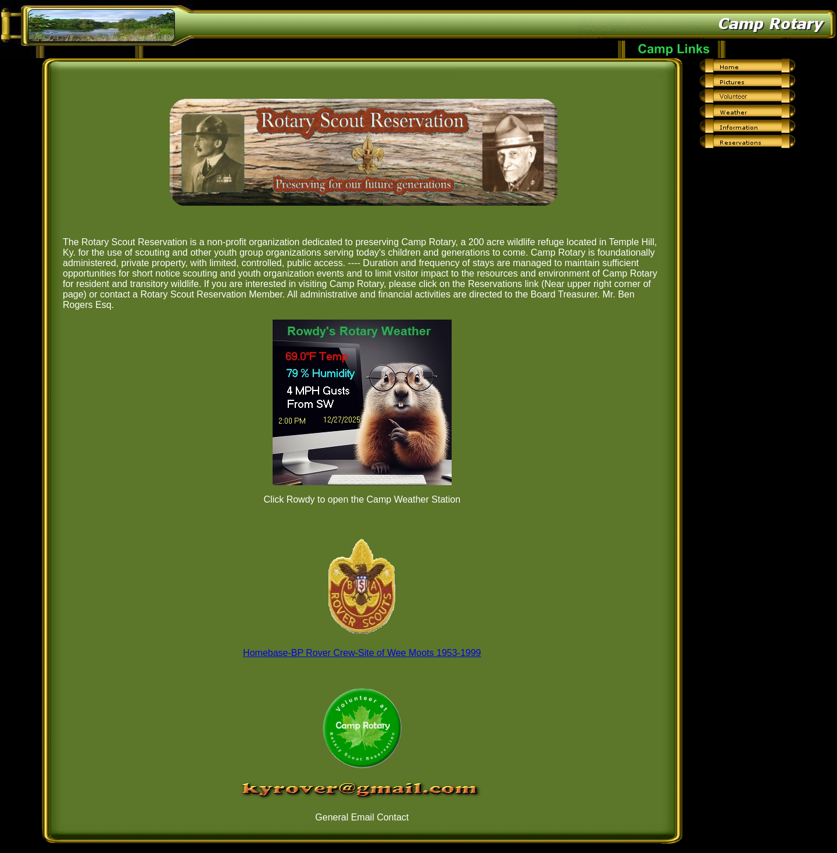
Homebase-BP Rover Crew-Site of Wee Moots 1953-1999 (362, 653)
